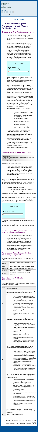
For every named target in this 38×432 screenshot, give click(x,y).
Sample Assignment (4, 4)
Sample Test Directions (5, 3)
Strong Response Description (6, 6)
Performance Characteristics (6, 7)
